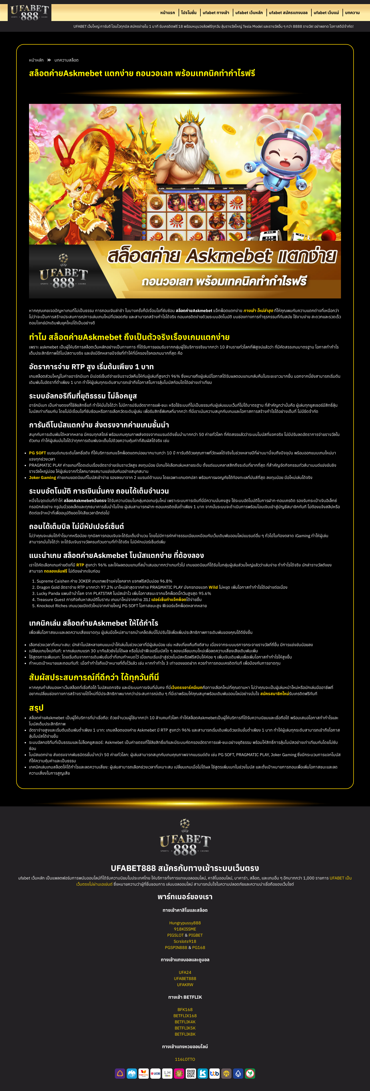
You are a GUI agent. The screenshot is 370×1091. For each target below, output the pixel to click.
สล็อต (74, 60)
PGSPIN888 (176, 947)
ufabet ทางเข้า (216, 12)
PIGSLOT (175, 935)
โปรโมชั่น (189, 12)
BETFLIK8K (185, 1034)
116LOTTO (185, 1059)
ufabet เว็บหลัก (249, 12)
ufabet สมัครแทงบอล (288, 12)
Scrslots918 (185, 941)
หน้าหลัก (36, 60)
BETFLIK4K (185, 1021)
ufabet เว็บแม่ (326, 12)
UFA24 (185, 972)
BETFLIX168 (185, 1015)
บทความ (352, 12)
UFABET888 (185, 978)
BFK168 (185, 1009)
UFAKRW (185, 984)
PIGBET (196, 935)
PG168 (198, 947)
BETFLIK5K (185, 1027)
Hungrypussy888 (185, 922)
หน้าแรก (167, 12)
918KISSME (185, 929)
